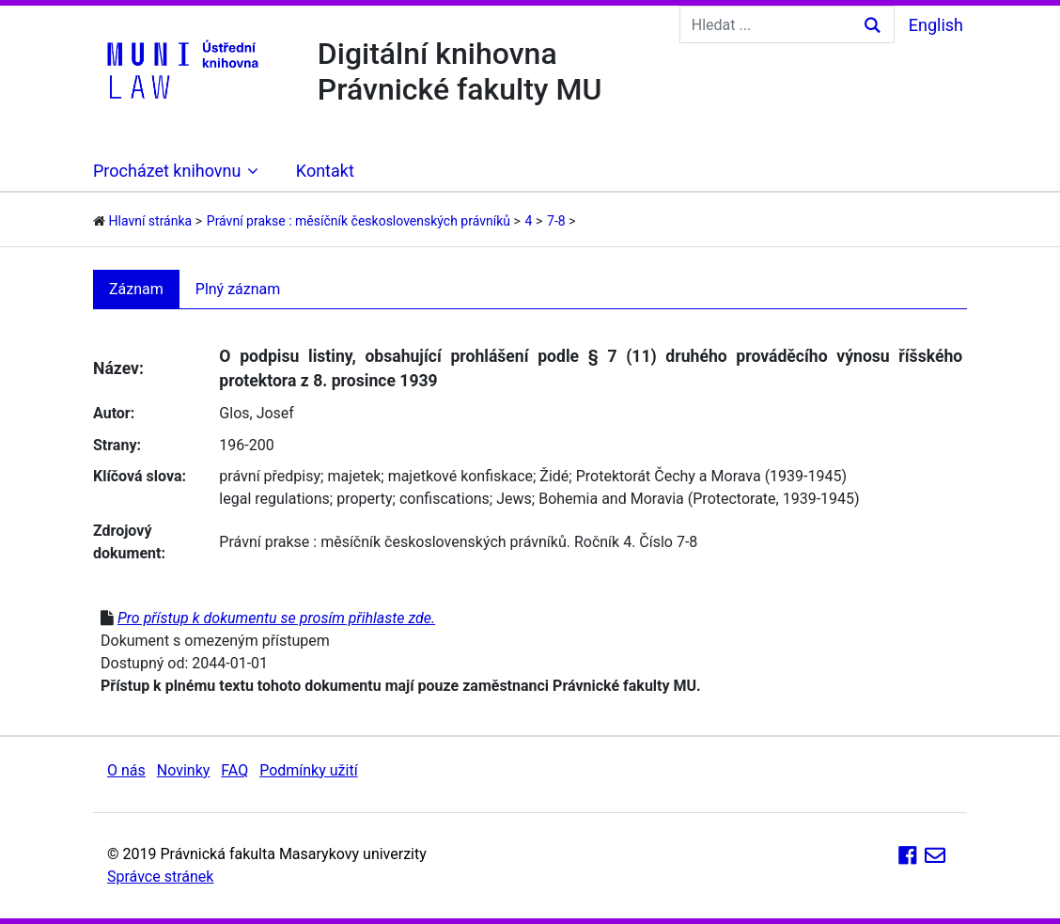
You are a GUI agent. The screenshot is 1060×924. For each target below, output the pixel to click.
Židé (554, 476)
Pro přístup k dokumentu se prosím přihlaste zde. (276, 618)
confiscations (444, 499)
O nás (126, 770)
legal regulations (274, 499)
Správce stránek (160, 876)
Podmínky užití (308, 770)
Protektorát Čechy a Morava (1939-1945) (711, 476)
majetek (354, 476)
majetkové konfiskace (460, 476)
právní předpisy (269, 476)
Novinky (183, 770)
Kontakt (325, 170)
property (364, 499)
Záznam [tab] (136, 289)
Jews (514, 499)
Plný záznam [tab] (238, 289)
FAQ (234, 770)
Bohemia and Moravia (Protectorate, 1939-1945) (698, 499)
